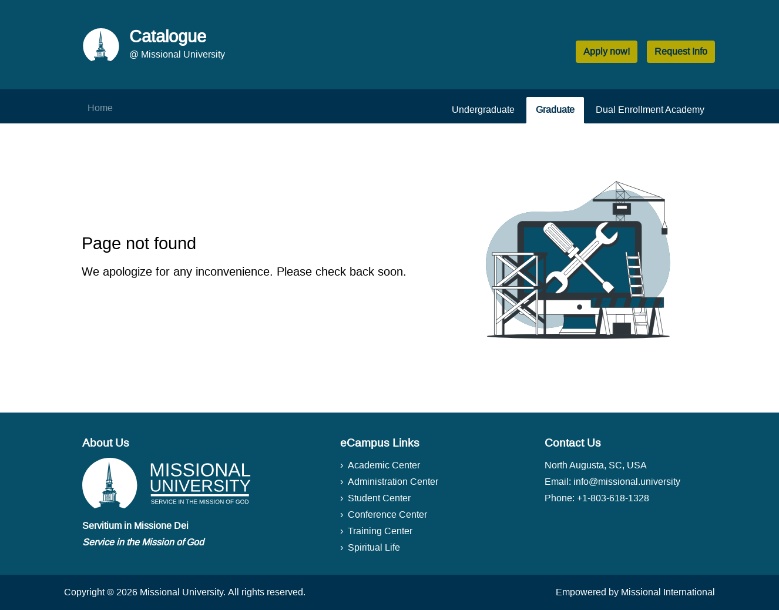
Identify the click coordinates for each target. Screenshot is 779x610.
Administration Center (393, 482)
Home (100, 108)
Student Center (379, 498)
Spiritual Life (374, 547)
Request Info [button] (680, 51)
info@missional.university (626, 482)
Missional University (181, 592)
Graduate (555, 110)
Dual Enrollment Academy (650, 110)
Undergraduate (483, 110)
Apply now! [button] (606, 51)
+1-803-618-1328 (613, 498)
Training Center (380, 531)
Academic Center (384, 465)
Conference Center (387, 514)
